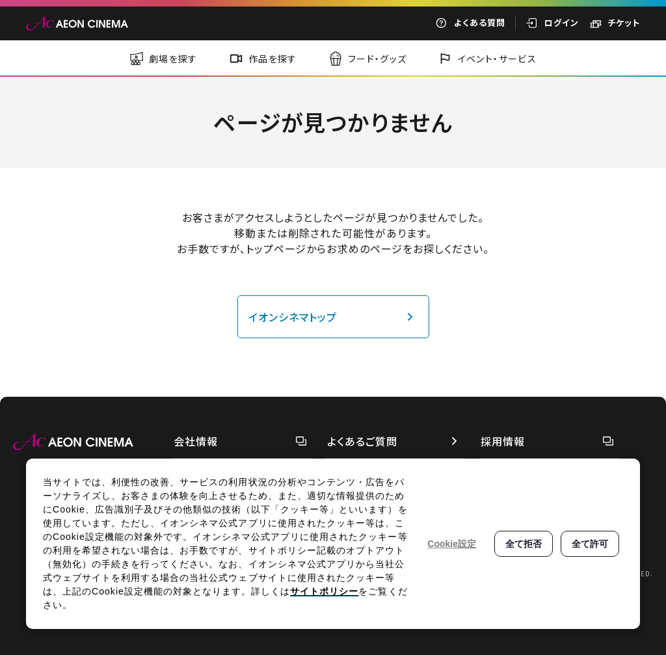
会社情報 (196, 441)
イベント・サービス (497, 58)
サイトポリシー (324, 591)
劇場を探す (173, 58)
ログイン (561, 22)
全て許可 (590, 544)
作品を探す (272, 58)
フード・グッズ (377, 58)
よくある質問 (479, 22)
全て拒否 (523, 544)
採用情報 (503, 441)
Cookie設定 (451, 544)
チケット (623, 22)
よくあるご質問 (362, 441)
